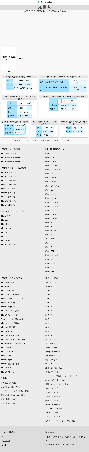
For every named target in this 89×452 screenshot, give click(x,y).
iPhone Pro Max (7, 228)
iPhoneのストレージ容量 (10, 295)
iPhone (40, 7)
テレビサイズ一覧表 (52, 417)
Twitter (5, 437)
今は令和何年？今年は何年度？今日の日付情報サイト (65, 438)
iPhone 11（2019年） (9, 185)
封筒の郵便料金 (51, 343)
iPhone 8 (48, 235)
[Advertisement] (44, 28)
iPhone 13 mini (50, 178)
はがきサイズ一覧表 (52, 352)
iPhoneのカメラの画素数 (10, 323)
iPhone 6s (49, 259)
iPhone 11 (49, 210)
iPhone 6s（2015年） (9, 201)
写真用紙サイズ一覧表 (53, 356)
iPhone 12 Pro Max (52, 202)
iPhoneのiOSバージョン (9, 352)
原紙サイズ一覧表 (51, 413)
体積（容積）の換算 (8, 399)
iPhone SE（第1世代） (53, 255)
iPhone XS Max (51, 231)
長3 (41, 82)
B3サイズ (48, 323)
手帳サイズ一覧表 (51, 400)
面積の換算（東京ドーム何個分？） (14, 395)
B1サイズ (48, 315)
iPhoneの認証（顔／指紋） (11, 364)
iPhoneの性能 (6, 347)
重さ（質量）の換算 (8, 403)
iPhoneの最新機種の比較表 (11, 161)
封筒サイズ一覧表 (51, 339)
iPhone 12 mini (50, 194)
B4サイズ (48, 327)
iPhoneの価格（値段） (9, 290)
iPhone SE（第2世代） (53, 206)
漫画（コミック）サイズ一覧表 (56, 384)
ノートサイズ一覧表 (52, 396)
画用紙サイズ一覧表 (52, 404)
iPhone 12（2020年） (9, 180)
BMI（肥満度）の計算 (9, 383)
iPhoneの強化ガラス (8, 307)
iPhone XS (49, 227)
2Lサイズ (48, 364)
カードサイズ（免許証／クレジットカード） (61, 376)
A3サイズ (48, 299)
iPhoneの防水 (6, 368)
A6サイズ (48, 311)
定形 (47, 82)
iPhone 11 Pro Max (52, 218)
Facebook (6, 441)
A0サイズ (48, 286)
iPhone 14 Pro (50, 161)
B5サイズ (48, 331)
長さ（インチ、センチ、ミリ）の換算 (15, 391)
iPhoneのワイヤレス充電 (10, 335)
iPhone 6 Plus (50, 271)
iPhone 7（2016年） (8, 197)
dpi (72, 101)
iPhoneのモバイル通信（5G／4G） (14, 343)
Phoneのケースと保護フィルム (12, 319)
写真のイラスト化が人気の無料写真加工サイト (63, 444)
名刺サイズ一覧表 (51, 372)
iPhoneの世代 (6, 356)
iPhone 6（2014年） (8, 205)
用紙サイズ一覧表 (51, 282)
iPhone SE (5, 232)
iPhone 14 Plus (50, 157)
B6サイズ (48, 335)
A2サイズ (48, 295)
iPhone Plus (5, 240)
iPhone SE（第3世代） (53, 170)
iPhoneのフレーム (7, 372)
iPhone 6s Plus (50, 263)
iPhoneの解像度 (7, 360)
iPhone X (4, 236)
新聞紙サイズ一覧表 (52, 392)
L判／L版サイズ (51, 360)
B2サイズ (48, 319)
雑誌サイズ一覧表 (51, 388)
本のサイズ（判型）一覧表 (55, 380)
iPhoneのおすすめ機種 (9, 153)
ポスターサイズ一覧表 (53, 409)
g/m (29, 103)
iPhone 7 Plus (50, 251)
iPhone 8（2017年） (8, 193)
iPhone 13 (49, 174)
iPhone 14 (49, 153)
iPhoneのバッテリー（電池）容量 (13, 339)
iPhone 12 (49, 190)
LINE (4, 445)
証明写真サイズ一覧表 (53, 368)
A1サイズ (48, 290)
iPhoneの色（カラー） (9, 282)
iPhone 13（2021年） (9, 176)
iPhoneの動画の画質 (8, 327)
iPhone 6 (48, 267)
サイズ (49, 7)
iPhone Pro (5, 224)
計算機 (44, 7)
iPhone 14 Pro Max (52, 165)
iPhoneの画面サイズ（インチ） (12, 299)
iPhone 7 (48, 247)
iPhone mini (5, 220)
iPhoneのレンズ (7, 331)
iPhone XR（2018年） (9, 189)
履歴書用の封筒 (51, 347)
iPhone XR (49, 222)
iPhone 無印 (5, 216)
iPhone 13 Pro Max (52, 186)
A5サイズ (48, 307)
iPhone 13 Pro (50, 182)
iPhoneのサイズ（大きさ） (11, 311)
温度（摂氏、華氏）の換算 (10, 387)
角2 (41, 87)
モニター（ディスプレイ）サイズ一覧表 (60, 421)
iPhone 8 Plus (50, 239)
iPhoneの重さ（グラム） (10, 315)
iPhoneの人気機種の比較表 (11, 157)
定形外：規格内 (51, 87)
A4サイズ (48, 303)
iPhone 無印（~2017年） (10, 244)
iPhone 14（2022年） (9, 172)
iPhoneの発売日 (7, 286)
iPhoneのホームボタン (9, 303)
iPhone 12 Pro (50, 198)
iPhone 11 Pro (50, 214)
